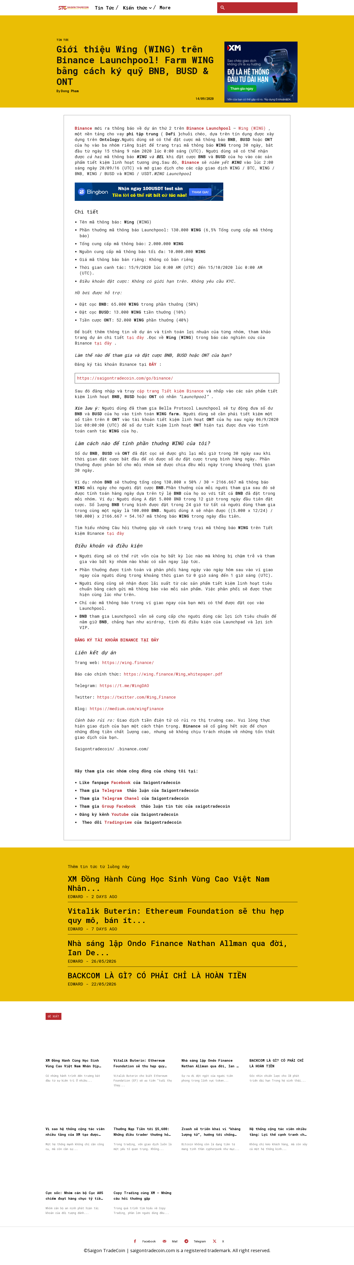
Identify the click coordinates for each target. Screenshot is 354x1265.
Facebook (149, 1241)
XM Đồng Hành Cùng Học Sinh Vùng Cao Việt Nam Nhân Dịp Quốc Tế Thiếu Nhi (72, 1066)
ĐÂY (152, 364)
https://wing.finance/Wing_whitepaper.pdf (173, 674)
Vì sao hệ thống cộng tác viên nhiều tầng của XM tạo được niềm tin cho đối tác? (75, 1134)
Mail (174, 1241)
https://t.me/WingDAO (124, 685)
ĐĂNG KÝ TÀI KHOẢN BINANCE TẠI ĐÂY (117, 640)
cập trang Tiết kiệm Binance (170, 391)
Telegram (200, 1241)
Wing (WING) (252, 128)
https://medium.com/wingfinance (127, 708)
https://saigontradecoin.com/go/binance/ (125, 378)
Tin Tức (62, 39)
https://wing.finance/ (128, 662)
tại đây (135, 337)
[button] (222, 7)
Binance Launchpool (208, 128)
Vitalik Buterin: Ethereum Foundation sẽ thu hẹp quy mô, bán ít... (176, 915)
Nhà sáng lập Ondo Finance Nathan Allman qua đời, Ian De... (178, 947)
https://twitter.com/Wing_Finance (136, 697)
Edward (75, 896)
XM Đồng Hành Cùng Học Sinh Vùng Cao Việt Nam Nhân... (168, 883)
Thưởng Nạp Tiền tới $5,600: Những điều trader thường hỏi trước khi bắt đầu (142, 1134)
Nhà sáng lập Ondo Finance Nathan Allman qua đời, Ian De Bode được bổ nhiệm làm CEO (211, 1066)
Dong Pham (70, 91)
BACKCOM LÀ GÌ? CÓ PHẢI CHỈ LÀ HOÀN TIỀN (157, 975)
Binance (83, 128)
